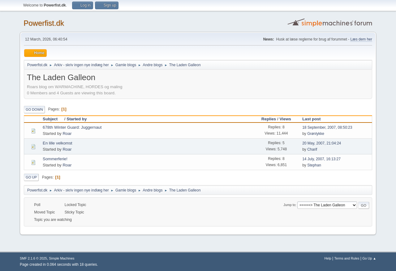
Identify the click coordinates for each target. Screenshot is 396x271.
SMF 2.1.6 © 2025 (33, 258)
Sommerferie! (55, 159)
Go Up (31, 177)
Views (285, 119)
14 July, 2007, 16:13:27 (321, 159)
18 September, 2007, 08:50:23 (327, 127)
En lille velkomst (57, 143)
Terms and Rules (346, 258)
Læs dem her (361, 39)
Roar (66, 133)
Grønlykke (315, 133)
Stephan (314, 165)
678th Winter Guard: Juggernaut (72, 127)
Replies (268, 119)
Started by (77, 119)
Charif (312, 149)
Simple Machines (61, 258)
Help (328, 258)
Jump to (289, 205)
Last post (311, 119)
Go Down (34, 109)
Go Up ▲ (369, 258)
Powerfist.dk (44, 23)
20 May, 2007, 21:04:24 (321, 143)
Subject (53, 119)
